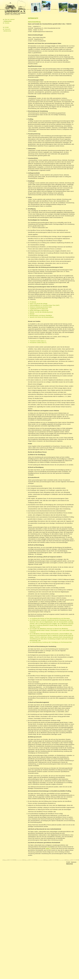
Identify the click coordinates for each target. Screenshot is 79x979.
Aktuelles (7, 23)
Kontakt (7, 27)
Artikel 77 (48, 848)
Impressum (7, 29)
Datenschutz (8, 21)
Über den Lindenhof (10, 19)
